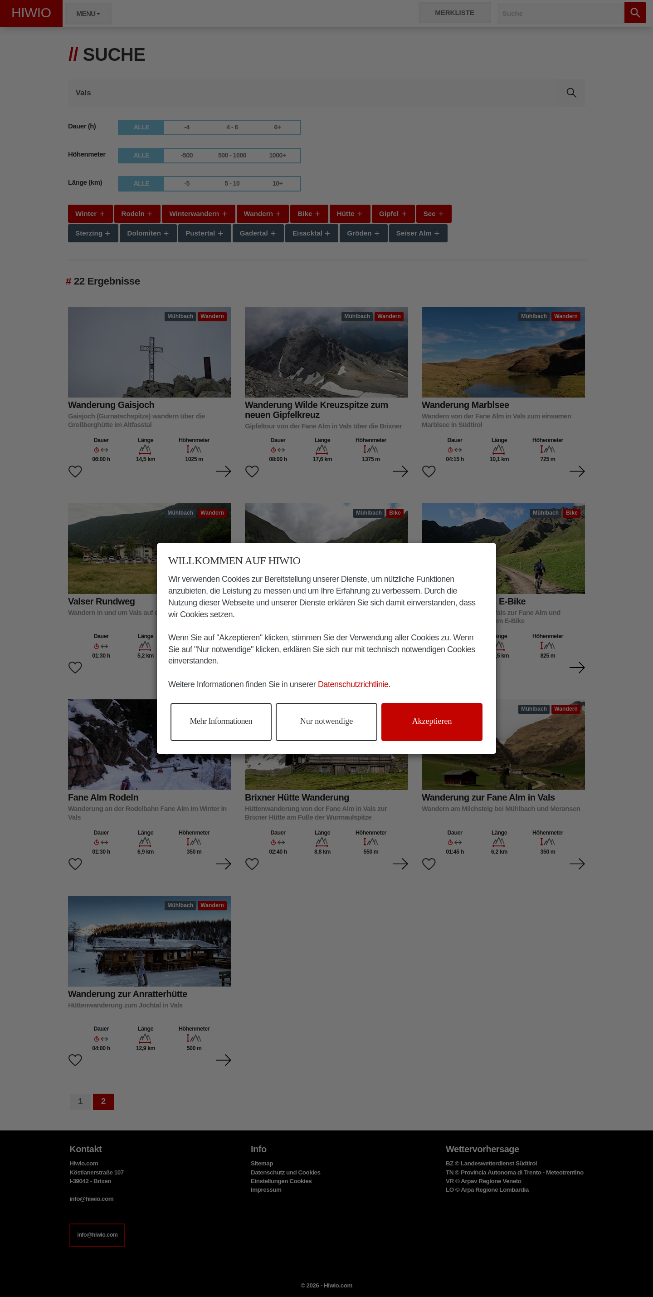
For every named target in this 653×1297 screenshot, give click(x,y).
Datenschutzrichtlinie (353, 684)
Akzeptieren (432, 721)
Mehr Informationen (221, 721)
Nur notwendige (326, 721)
